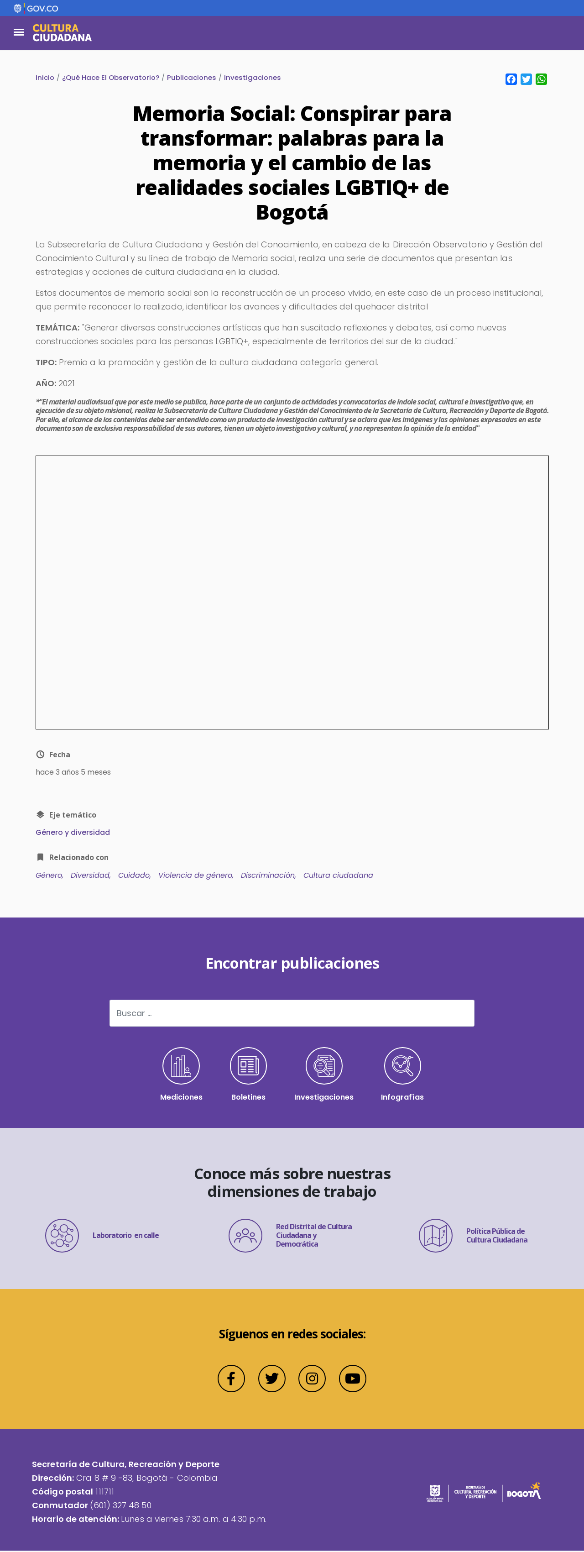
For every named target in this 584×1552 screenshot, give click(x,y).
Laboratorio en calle (102, 1237)
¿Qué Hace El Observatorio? (110, 78)
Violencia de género (195, 875)
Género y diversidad (73, 833)
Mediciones (181, 1076)
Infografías (403, 1076)
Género (49, 875)
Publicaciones (191, 78)
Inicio (45, 78)
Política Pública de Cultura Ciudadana (473, 1237)
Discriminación (268, 875)
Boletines (248, 1076)
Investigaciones (252, 78)
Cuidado (134, 875)
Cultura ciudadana (338, 875)
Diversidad (90, 875)
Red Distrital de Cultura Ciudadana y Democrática (290, 1237)
